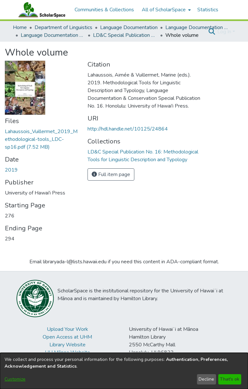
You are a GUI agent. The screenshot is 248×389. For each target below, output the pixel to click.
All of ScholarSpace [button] (164, 9)
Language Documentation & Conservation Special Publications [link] (53, 35)
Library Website (67, 344)
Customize (15, 379)
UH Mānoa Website (67, 352)
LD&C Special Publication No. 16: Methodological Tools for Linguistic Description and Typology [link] (125, 35)
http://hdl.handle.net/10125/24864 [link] (128, 128)
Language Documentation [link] (129, 27)
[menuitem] (165, 9)
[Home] (40, 10)
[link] (41, 139)
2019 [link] (11, 169)
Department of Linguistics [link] (63, 27)
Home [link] (20, 27)
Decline (206, 379)
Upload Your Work (67, 329)
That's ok (229, 379)
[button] (212, 32)
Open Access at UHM (67, 337)
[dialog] (124, 371)
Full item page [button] (111, 174)
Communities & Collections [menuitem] (104, 9)
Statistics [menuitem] (207, 9)
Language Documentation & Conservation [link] (197, 27)
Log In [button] (224, 31)
